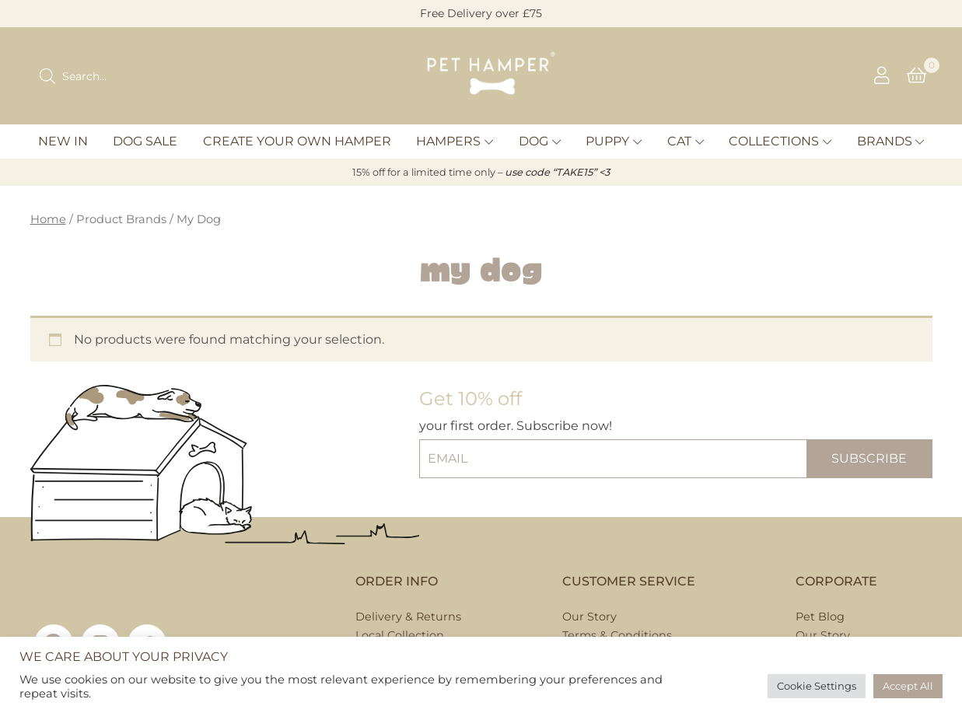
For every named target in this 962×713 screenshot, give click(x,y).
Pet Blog (820, 617)
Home (48, 219)
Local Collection (399, 635)
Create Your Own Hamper (297, 141)
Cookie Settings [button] (816, 686)
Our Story (589, 617)
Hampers (448, 141)
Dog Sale (145, 141)
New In (63, 141)
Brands (884, 141)
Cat (679, 141)
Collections (774, 141)
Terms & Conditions (617, 635)
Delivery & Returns (408, 617)
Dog (533, 141)
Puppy (607, 141)
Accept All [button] (908, 686)
